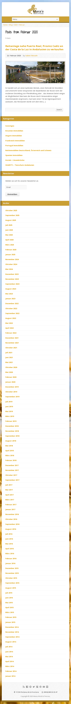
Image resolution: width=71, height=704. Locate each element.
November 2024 (12, 259)
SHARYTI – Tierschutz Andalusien (19, 165)
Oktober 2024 (11, 264)
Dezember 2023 (12, 274)
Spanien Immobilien (13, 155)
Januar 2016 (10, 563)
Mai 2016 (9, 544)
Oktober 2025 (11, 210)
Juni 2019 (9, 406)
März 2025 (9, 245)
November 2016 (12, 514)
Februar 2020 (10, 377)
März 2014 (9, 666)
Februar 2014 (10, 671)
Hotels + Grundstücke (14, 160)
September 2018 (12, 436)
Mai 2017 (9, 490)
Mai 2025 (9, 235)
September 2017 (12, 480)
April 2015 (9, 607)
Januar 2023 (10, 298)
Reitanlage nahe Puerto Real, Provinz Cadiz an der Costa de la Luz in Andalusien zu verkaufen (34, 47)
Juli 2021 (8, 352)
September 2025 (12, 215)
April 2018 (9, 450)
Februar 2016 (10, 558)
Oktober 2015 (11, 578)
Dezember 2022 (12, 303)
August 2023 (10, 289)
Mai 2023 (9, 294)
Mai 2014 (9, 656)
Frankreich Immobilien (15, 140)
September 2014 (12, 637)
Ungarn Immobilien (13, 135)
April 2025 (9, 240)
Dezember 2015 (12, 568)
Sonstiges (9, 126)
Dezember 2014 (12, 627)
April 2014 (9, 661)
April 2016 (9, 548)
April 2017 (9, 495)
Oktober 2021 (11, 348)
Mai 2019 (9, 411)
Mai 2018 (9, 446)
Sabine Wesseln (31, 55)
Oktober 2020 (11, 367)
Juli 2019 (8, 401)
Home (5, 25)
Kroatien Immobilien (14, 131)
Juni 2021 (9, 357)
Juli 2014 (8, 647)
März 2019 (9, 416)
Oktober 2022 (11, 308)
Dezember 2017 (12, 465)
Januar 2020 (10, 382)
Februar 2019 (10, 421)
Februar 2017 (10, 504)
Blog (10, 25)
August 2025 (10, 220)
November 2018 (12, 431)
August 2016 (10, 529)
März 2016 (9, 553)
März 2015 (9, 612)
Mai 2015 (9, 602)
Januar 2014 (10, 676)
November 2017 (12, 470)
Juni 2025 (9, 230)
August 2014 (10, 642)
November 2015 (12, 573)
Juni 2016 (9, 539)
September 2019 (12, 396)
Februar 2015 (10, 617)
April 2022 (9, 328)
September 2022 (12, 313)
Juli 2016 (8, 534)
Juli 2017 (8, 485)
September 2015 (12, 583)
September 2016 (12, 524)
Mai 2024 (9, 269)
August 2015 (10, 588)
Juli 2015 (8, 593)
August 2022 (10, 318)
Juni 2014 (9, 652)
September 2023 (12, 284)
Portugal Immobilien (14, 145)
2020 (15, 25)
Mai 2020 (9, 372)
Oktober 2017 (11, 475)
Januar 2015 (10, 622)
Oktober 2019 (11, 392)
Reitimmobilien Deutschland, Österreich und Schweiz (28, 150)
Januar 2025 (10, 254)
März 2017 (9, 500)
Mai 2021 (9, 362)
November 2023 (12, 279)
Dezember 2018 (12, 426)
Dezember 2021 (12, 338)
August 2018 (10, 441)
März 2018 (9, 455)
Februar (22, 25)
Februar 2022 (10, 333)
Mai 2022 (9, 323)
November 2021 (12, 343)
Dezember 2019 (12, 387)
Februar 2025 (10, 249)
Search (59, 109)
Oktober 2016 (11, 519)
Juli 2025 (8, 225)
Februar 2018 (10, 460)
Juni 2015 (9, 598)
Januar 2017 (10, 509)
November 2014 (12, 632)
